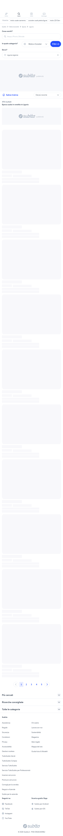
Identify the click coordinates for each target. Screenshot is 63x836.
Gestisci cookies (8, 751)
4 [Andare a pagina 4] (36, 684)
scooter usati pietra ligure (37, 20)
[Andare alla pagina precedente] (15, 684)
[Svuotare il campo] (58, 55)
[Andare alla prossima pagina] (47, 684)
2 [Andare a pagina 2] (26, 684)
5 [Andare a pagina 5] (41, 684)
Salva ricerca (10, 94)
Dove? (4, 50)
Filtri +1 (55, 44)
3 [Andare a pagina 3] (31, 684)
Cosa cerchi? (7, 31)
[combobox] (33, 36)
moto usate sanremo (18, 20)
